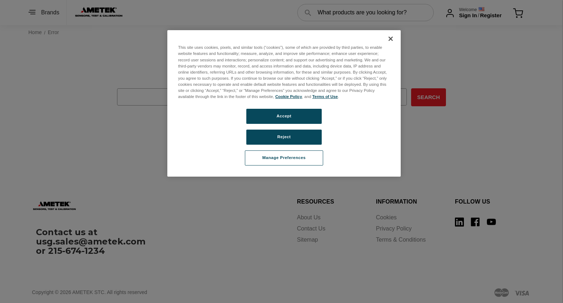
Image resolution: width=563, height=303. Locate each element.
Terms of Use (325, 96)
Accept (283, 116)
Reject (284, 137)
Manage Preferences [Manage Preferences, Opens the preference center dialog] (284, 157)
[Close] (391, 39)
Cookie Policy (288, 96)
